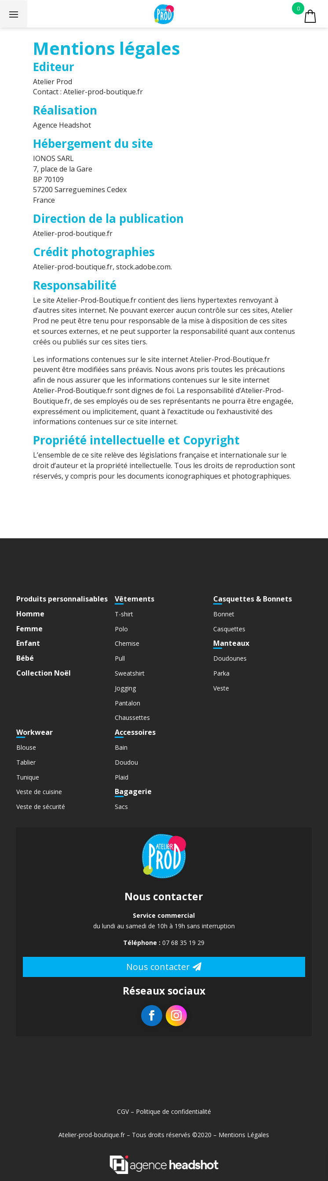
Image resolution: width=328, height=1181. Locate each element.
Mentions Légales (244, 1135)
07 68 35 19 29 (183, 942)
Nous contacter (158, 967)
